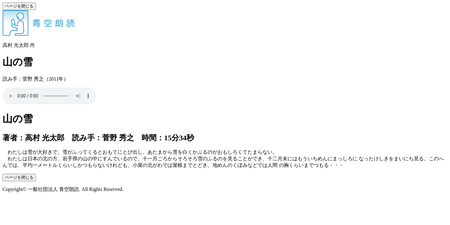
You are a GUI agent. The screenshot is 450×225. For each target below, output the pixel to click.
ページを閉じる (19, 6)
